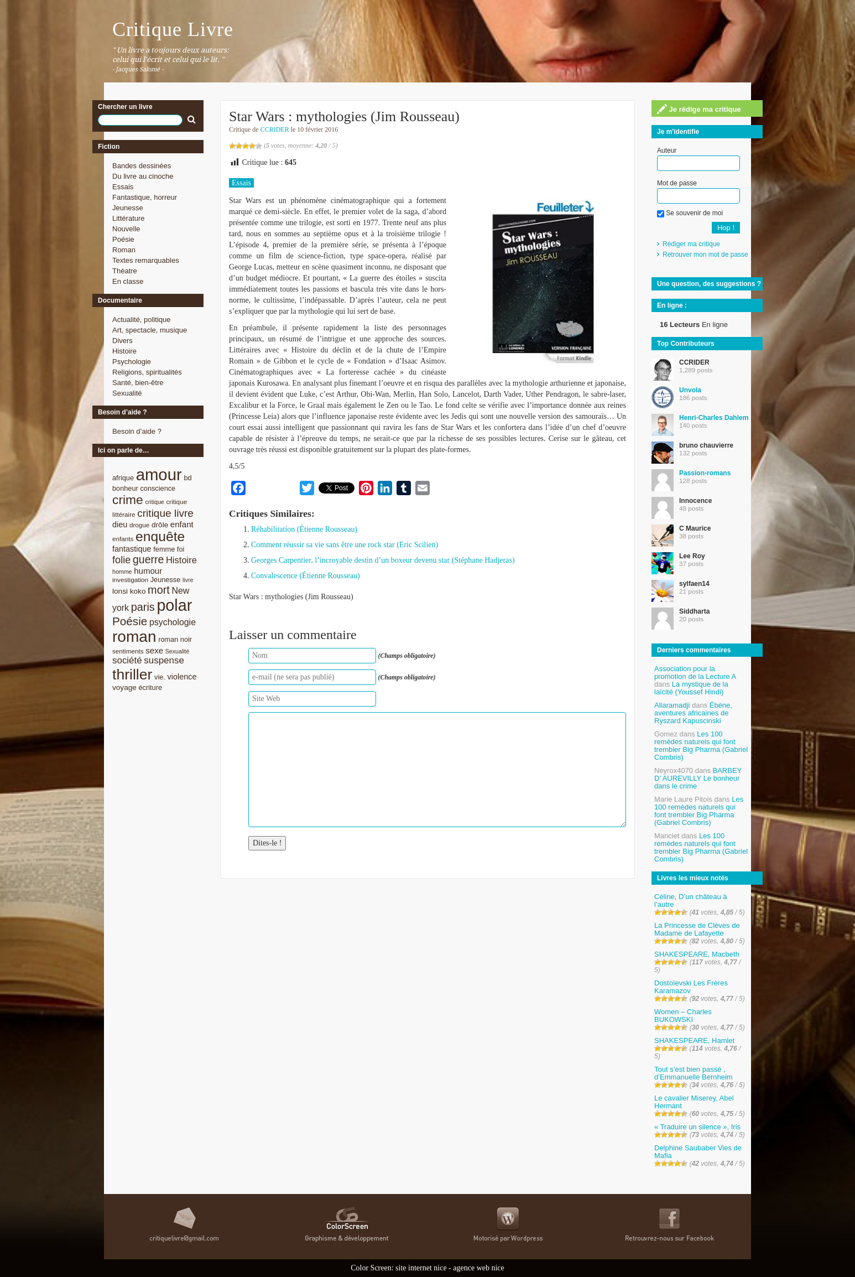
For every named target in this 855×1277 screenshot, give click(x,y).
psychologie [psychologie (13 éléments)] (172, 622)
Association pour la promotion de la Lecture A (695, 673)
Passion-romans (705, 473)
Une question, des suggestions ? (709, 284)
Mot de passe (677, 183)
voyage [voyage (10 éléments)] (124, 687)
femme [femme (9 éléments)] (164, 549)
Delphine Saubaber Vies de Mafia (698, 1152)
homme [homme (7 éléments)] (122, 571)
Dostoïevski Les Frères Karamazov (691, 987)
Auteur (666, 150)
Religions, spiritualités (147, 372)
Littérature (128, 218)
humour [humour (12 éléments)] (148, 570)
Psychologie (131, 361)
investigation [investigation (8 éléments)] (130, 579)
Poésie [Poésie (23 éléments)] (129, 621)
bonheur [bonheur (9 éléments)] (125, 488)
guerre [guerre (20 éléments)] (148, 559)
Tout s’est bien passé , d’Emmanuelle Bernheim (693, 1073)
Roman (123, 250)
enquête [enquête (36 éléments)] (160, 536)
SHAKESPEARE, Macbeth (696, 954)
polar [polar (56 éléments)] (174, 605)
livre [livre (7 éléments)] (188, 580)
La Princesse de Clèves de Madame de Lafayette (697, 929)
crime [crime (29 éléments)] (127, 499)
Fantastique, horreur (144, 197)
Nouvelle (126, 229)
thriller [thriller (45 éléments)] (132, 674)
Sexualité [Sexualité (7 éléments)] (177, 651)
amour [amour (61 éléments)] (159, 474)
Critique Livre (172, 29)
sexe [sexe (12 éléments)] (154, 650)
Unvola (690, 390)
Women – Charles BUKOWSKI (683, 1016)
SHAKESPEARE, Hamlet (694, 1040)
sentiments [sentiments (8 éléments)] (128, 651)
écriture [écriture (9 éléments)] (150, 687)
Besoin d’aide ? (136, 431)
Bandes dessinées (141, 166)
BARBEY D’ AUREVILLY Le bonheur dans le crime (698, 778)
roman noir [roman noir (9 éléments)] (175, 639)
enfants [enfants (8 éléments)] (122, 538)
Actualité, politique (141, 319)
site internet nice (421, 1268)
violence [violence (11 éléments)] (182, 676)
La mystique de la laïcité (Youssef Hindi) (691, 688)
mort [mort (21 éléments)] (159, 590)
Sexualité (127, 393)
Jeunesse (127, 208)
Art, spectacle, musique (149, 330)
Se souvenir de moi (690, 213)
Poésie (123, 239)
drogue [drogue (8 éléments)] (139, 524)
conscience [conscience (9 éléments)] (157, 488)
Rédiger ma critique (691, 244)
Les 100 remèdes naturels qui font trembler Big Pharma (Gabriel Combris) (701, 745)
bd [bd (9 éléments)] (187, 478)
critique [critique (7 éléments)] (154, 502)
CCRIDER (274, 129)
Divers (122, 340)
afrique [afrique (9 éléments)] (123, 478)
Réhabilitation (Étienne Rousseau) (304, 529)
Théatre (124, 271)
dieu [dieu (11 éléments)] (119, 524)
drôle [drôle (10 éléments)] (160, 525)
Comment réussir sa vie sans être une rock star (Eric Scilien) (344, 545)
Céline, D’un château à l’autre (690, 900)
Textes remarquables (145, 260)
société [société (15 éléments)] (127, 660)
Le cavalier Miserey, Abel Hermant (694, 1102)
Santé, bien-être (138, 382)
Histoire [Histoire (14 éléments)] (181, 560)
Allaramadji (672, 705)
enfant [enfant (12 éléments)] (182, 524)
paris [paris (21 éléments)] (143, 607)
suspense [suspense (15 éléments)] (164, 660)
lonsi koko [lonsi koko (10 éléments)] (128, 591)
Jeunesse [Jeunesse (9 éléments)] (165, 579)
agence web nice (478, 1268)
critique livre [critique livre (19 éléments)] (165, 513)
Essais (122, 187)
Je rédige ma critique (699, 109)
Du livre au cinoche (143, 176)
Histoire (124, 351)
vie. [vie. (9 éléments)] (159, 677)
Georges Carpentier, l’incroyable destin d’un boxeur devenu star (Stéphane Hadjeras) (383, 560)
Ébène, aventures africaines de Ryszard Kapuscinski (693, 713)
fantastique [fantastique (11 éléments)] (132, 548)
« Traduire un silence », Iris (697, 1127)
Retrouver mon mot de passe (705, 254)
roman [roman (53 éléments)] (134, 636)
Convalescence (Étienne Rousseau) (305, 576)
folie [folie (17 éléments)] (121, 559)
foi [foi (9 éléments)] (180, 549)
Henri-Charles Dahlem (713, 418)
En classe (127, 281)
